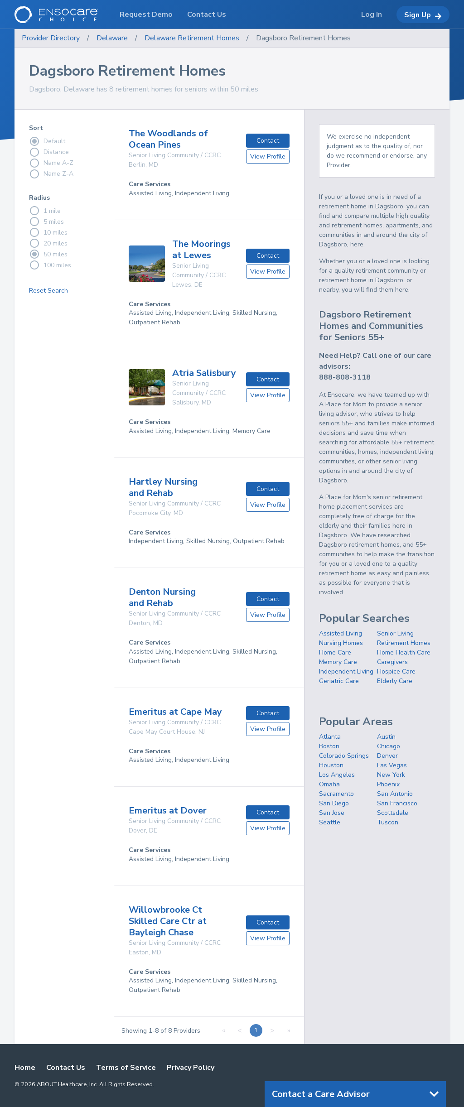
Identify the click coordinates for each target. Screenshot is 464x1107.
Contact (267, 140)
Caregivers (392, 662)
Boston (329, 746)
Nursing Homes (341, 643)
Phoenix (388, 784)
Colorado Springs (344, 755)
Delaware (112, 38)
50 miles (48, 254)
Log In (371, 14)
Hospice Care (396, 671)
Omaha (329, 784)
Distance (49, 152)
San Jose (331, 813)
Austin (386, 736)
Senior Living (395, 633)
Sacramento (336, 793)
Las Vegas (392, 765)
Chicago (388, 746)
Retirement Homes (403, 643)
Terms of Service (126, 1068)
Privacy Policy (190, 1068)
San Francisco (397, 803)
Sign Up (423, 15)
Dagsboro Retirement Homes (303, 38)
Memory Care (338, 662)
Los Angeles (337, 774)
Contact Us (65, 1068)
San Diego (334, 803)
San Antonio (395, 793)
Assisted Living (340, 633)
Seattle (329, 822)
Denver (387, 755)
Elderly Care (394, 681)
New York (391, 774)
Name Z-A (51, 173)
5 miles (46, 221)
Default (47, 141)
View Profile (267, 156)
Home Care (335, 652)
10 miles (48, 232)
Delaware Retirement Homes (192, 38)
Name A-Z (51, 163)
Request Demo (146, 14)
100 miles (50, 265)
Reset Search (48, 290)
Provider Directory (51, 38)
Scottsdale (392, 813)
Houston (331, 765)
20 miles (48, 243)
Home (24, 1068)
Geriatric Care (339, 681)
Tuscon (387, 822)
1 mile (45, 210)
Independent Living (346, 671)
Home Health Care (403, 652)
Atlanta (330, 736)
